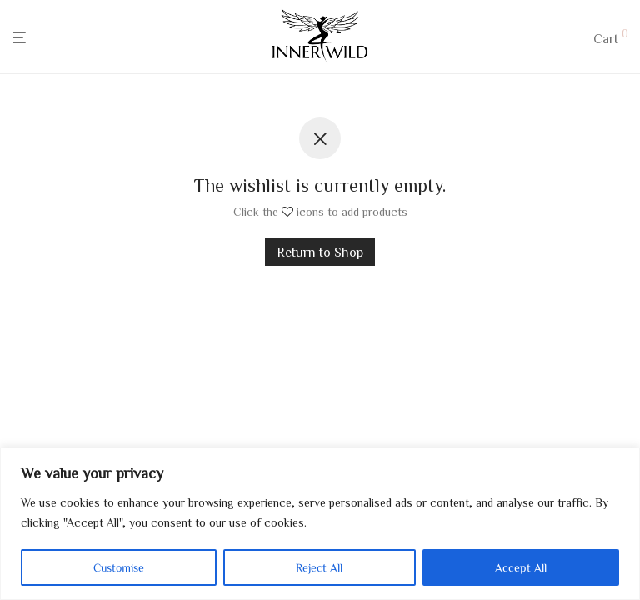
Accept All (521, 567)
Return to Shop (320, 251)
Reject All (319, 567)
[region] (320, 524)
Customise (118, 567)
